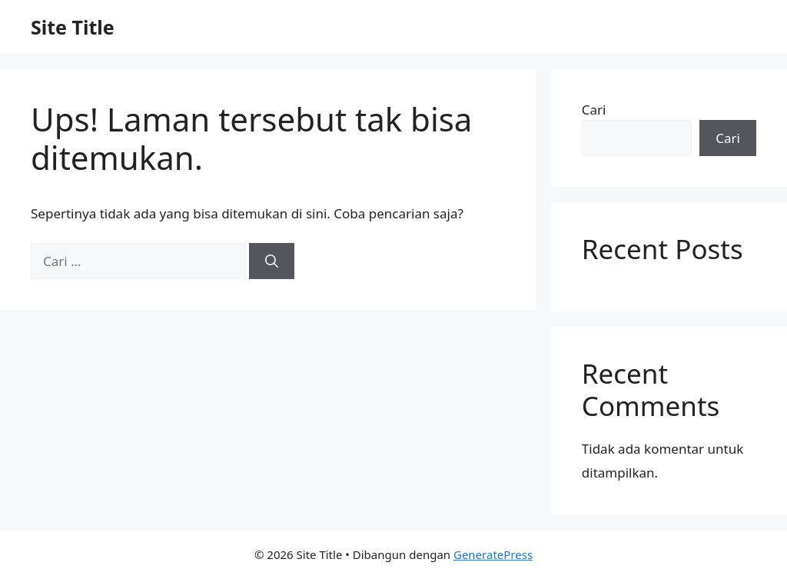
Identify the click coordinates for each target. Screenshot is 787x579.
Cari (594, 109)
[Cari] (271, 261)
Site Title (73, 27)
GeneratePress (493, 554)
